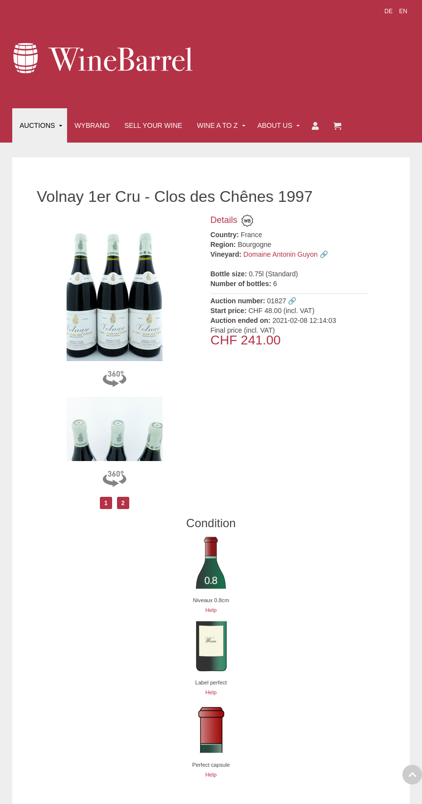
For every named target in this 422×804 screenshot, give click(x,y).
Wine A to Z (217, 125)
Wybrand (92, 125)
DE (389, 11)
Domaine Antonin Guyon (280, 254)
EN (403, 11)
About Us (275, 125)
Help (210, 610)
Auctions (37, 125)
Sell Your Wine (153, 125)
